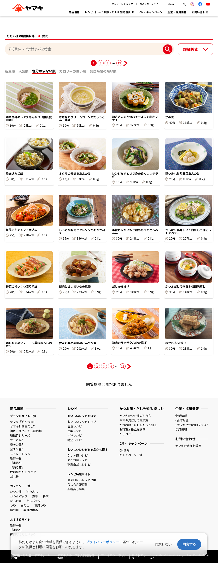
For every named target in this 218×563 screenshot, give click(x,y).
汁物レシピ (74, 435)
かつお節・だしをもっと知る (138, 425)
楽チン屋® (16, 449)
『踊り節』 (17, 467)
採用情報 (181, 429)
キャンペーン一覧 (130, 455)
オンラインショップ (122, 4)
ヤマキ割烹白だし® (22, 426)
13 (119, 63)
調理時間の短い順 (103, 71)
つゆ (13, 505)
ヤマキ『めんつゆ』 (23, 422)
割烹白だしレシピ (78, 464)
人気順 (23, 71)
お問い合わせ (200, 12)
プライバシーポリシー (102, 542)
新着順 (10, 71)
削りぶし (32, 491)
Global (171, 4)
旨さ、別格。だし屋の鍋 (26, 431)
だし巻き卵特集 (77, 484)
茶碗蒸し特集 (76, 489)
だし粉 (14, 476)
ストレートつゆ (20, 454)
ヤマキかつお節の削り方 (135, 416)
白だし (25, 505)
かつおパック (18, 496)
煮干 (35, 496)
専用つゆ (40, 505)
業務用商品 (31, 510)
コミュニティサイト (150, 4)
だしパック (33, 501)
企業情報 (181, 416)
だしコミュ (126, 434)
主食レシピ (74, 426)
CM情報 (124, 450)
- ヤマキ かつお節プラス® (191, 425)
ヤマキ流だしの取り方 (133, 420)
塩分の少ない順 (44, 70)
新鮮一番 (16, 458)
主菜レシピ (74, 431)
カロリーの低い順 (72, 71)
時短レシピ (74, 440)
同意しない (163, 544)
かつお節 (16, 491)
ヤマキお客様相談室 (188, 446)
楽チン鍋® (16, 444)
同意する (189, 544)
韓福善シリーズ (20, 435)
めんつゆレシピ (77, 460)
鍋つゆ (14, 510)
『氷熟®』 (16, 463)
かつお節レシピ (77, 455)
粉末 (46, 496)
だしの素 (16, 501)
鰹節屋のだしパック (23, 472)
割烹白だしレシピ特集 (81, 480)
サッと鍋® (16, 440)
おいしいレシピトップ (81, 422)
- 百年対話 (182, 420)
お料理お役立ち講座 (132, 429)
